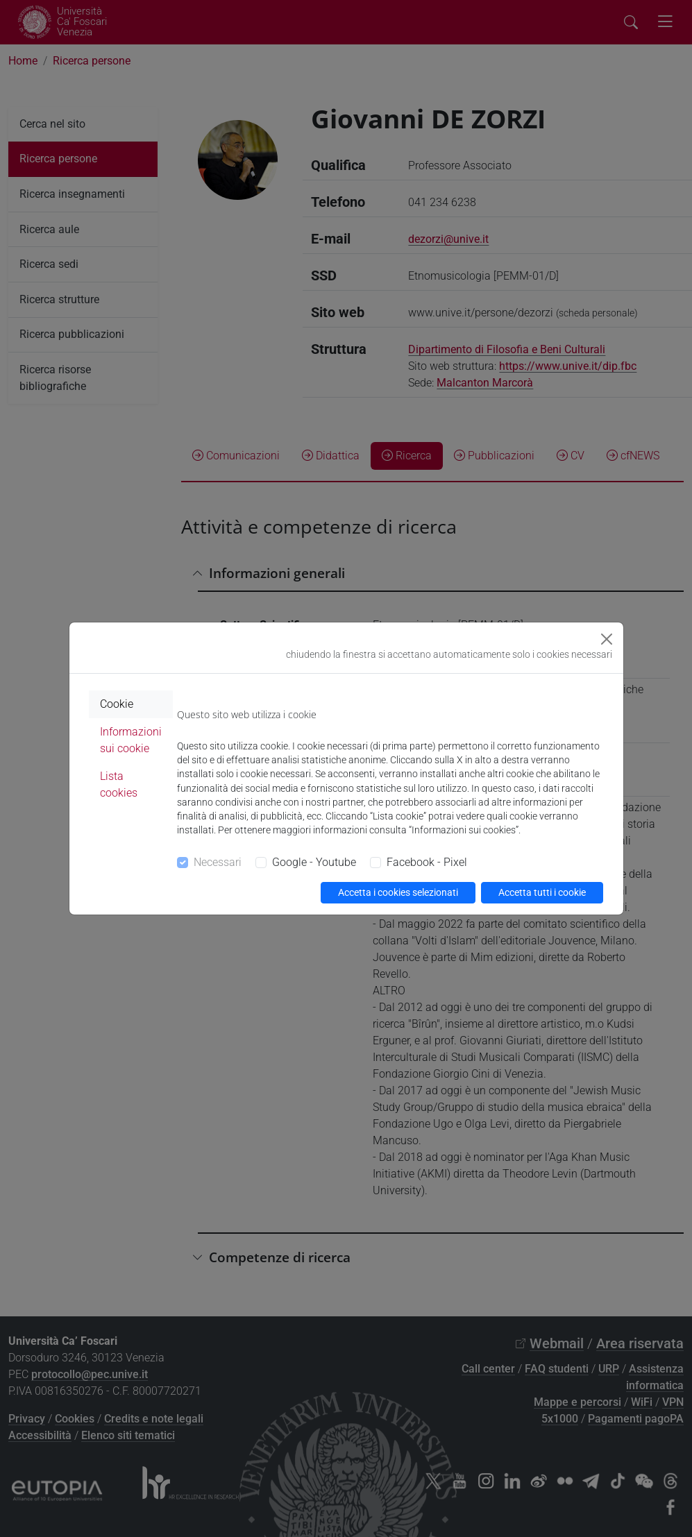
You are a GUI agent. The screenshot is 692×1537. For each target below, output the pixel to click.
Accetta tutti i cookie (542, 892)
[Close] (607, 639)
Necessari (218, 862)
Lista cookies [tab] (118, 784)
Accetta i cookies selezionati (398, 892)
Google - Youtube (314, 862)
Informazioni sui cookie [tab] (131, 740)
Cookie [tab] (116, 704)
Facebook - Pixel (427, 862)
